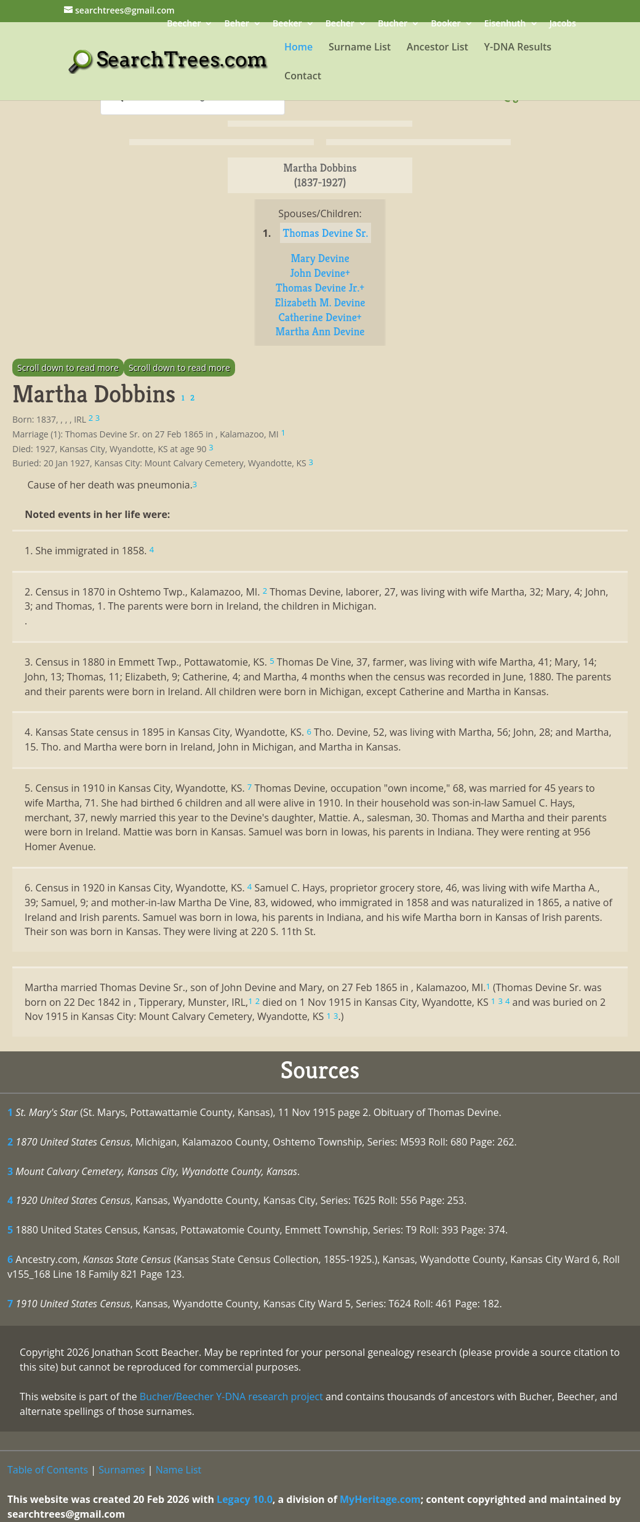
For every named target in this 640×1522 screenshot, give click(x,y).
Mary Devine (319, 258)
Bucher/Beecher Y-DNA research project (231, 1396)
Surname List (360, 48)
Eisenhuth (505, 24)
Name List (179, 1469)
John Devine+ (320, 273)
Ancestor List (437, 48)
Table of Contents (47, 1469)
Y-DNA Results (518, 48)
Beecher (184, 24)
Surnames (121, 1469)
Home (298, 48)
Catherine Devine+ (319, 317)
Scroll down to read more (68, 367)
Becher (340, 24)
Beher (237, 24)
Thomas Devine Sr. (326, 233)
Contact (302, 76)
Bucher (392, 24)
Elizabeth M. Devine (320, 302)
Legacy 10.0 (245, 1499)
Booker (445, 24)
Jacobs (563, 24)
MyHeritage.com (380, 1499)
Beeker (287, 24)
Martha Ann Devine (320, 331)
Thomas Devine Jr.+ (320, 288)
